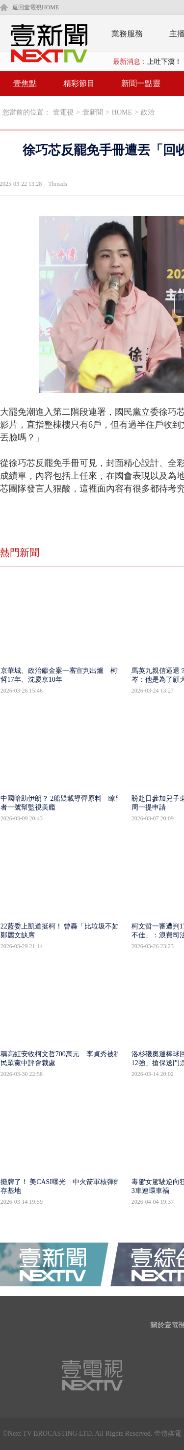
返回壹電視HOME (35, 7)
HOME (122, 112)
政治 (148, 112)
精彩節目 (79, 83)
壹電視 (63, 112)
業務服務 (127, 33)
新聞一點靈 (140, 83)
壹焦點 (25, 83)
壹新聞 (92, 112)
